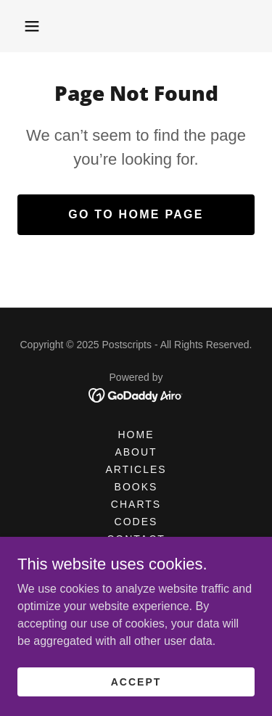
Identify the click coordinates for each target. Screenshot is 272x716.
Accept (136, 681)
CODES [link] (136, 521)
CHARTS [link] (136, 504)
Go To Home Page (136, 214)
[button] (31, 26)
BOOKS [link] (136, 487)
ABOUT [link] (136, 452)
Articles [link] (135, 469)
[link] (136, 394)
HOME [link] (136, 434)
